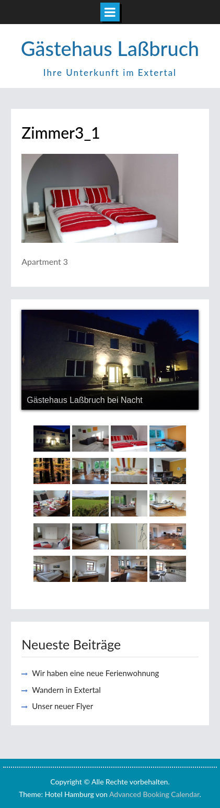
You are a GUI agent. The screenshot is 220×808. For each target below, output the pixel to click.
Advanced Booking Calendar (154, 794)
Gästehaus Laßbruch (110, 48)
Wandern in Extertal (66, 689)
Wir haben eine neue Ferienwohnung (95, 673)
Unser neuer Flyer (62, 706)
